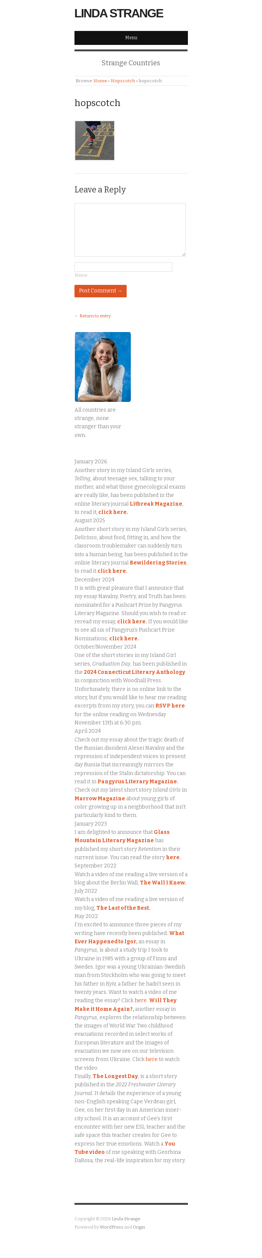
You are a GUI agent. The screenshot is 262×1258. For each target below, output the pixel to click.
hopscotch (97, 103)
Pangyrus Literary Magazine (137, 781)
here (173, 857)
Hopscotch (123, 80)
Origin (139, 1227)
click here (131, 621)
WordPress (111, 1227)
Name (80, 275)
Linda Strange (118, 13)
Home (100, 80)
